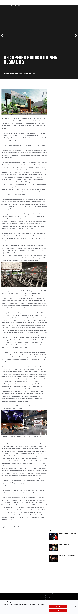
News (23, 5)
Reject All (58, 606)
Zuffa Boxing (62, 5)
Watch (54, 5)
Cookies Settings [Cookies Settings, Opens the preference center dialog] (58, 603)
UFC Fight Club (48, 598)
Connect (48, 5)
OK (58, 610)
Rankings (11, 5)
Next (75, 35)
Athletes (17, 5)
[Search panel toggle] (73, 5)
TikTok (53, 596)
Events (4, 5)
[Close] (75, 606)
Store (46, 596)
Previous (2, 35)
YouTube (54, 594)
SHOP (69, 5)
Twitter (54, 598)
